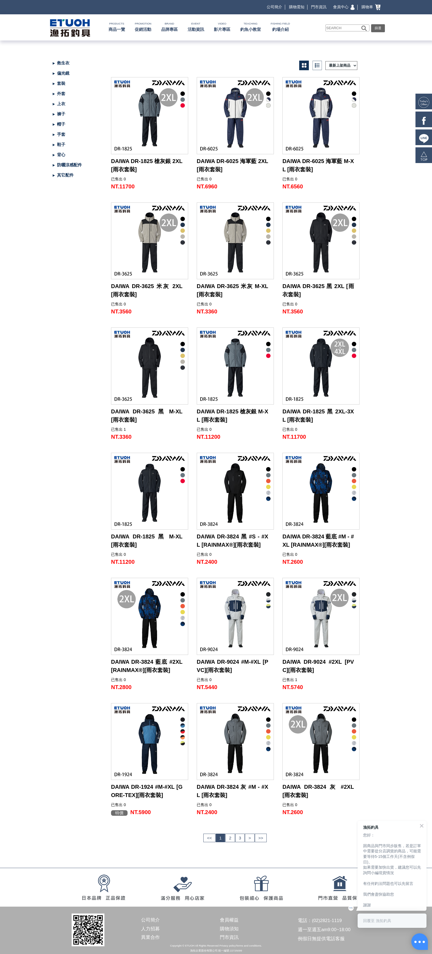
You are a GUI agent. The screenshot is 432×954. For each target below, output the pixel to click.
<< (209, 838)
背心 (61, 154)
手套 (61, 134)
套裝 (61, 83)
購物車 (370, 7)
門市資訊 (318, 7)
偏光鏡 (63, 73)
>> (260, 838)
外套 (61, 93)
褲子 (61, 114)
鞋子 (61, 144)
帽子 (61, 124)
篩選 (378, 28)
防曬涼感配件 (69, 164)
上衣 (61, 103)
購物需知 (296, 7)
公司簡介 (274, 7)
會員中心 (344, 7)
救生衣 (63, 63)
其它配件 (65, 175)
